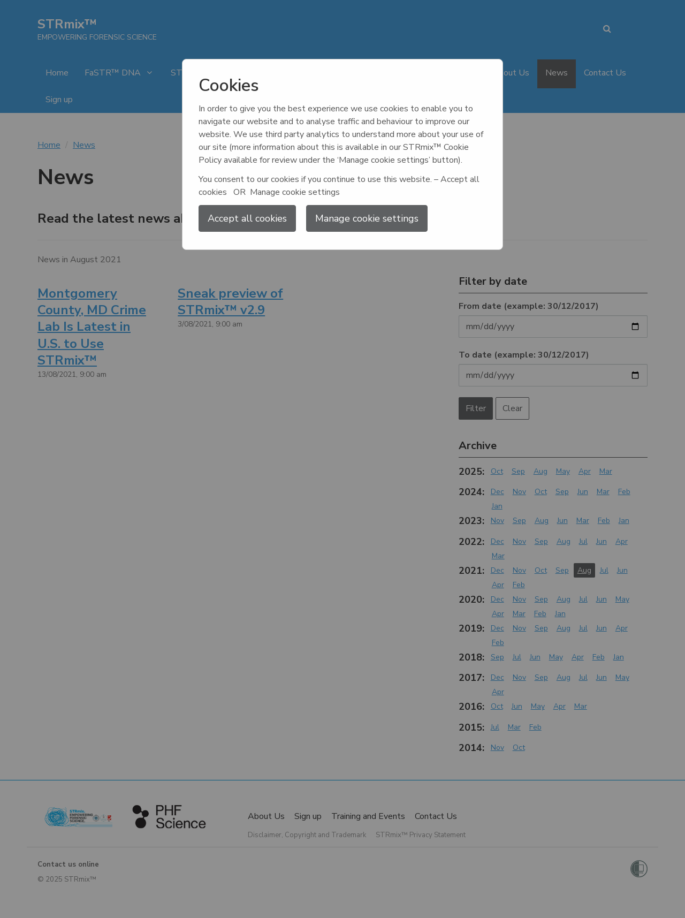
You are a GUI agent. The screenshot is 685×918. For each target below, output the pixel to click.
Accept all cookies (247, 218)
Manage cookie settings (366, 218)
